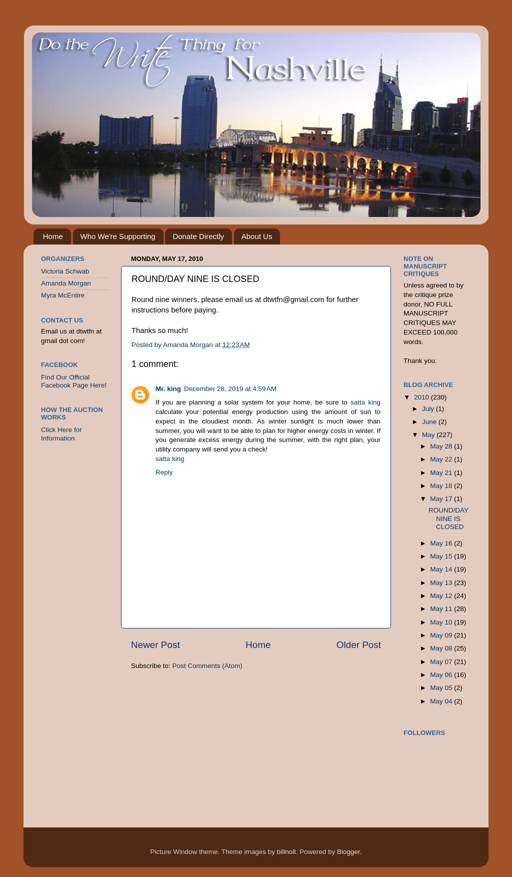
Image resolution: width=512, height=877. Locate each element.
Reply (164, 472)
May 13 (442, 582)
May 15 (442, 556)
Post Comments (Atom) (207, 666)
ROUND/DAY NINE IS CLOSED (448, 518)
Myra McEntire (62, 295)
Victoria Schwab (65, 271)
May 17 (442, 498)
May (429, 434)
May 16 (442, 543)
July (429, 408)
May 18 (442, 486)
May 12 (442, 596)
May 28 (442, 446)
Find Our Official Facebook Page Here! (73, 381)
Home (53, 236)
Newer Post (155, 645)
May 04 (442, 701)
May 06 (442, 674)
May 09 (442, 635)
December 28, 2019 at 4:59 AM (230, 388)
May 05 (442, 688)
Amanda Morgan (66, 283)
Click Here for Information (61, 434)
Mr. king (168, 388)
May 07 (442, 662)
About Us (257, 236)
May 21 (442, 472)
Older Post (358, 645)
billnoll (286, 852)
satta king (365, 402)
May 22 (442, 459)
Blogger (348, 852)
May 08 (442, 648)
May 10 (442, 622)
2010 (422, 397)
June (430, 422)
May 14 (442, 569)
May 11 (442, 608)
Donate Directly (198, 236)
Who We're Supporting (118, 236)
